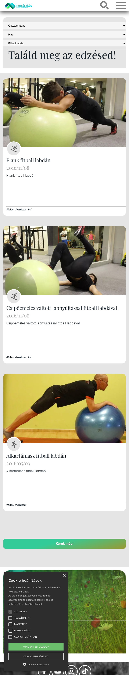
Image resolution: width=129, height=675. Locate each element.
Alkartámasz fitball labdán (36, 455)
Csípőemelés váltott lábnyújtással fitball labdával (61, 307)
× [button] (64, 575)
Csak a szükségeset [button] (36, 656)
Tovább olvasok (33, 604)
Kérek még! (64, 544)
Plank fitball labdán (28, 160)
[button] (36, 663)
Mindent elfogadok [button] (36, 646)
